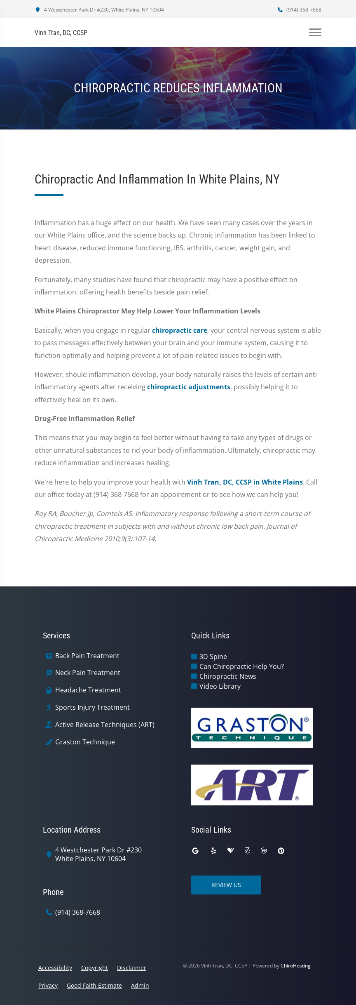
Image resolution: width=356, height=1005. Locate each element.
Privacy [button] (48, 985)
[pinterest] (281, 851)
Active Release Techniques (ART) (105, 724)
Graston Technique (85, 742)
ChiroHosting (296, 965)
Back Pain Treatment (87, 656)
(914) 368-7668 (299, 9)
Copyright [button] (94, 968)
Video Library (220, 686)
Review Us (226, 885)
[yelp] (213, 851)
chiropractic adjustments (188, 386)
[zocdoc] (247, 851)
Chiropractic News (227, 676)
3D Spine (213, 656)
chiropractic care (179, 330)
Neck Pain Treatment (87, 672)
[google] (195, 851)
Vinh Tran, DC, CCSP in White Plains (245, 482)
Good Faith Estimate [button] (94, 985)
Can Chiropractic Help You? (241, 666)
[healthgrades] (230, 851)
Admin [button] (140, 985)
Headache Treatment (88, 690)
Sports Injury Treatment (92, 707)
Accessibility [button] (55, 968)
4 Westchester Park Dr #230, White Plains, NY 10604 (99, 9)
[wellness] (263, 851)
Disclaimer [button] (131, 968)
